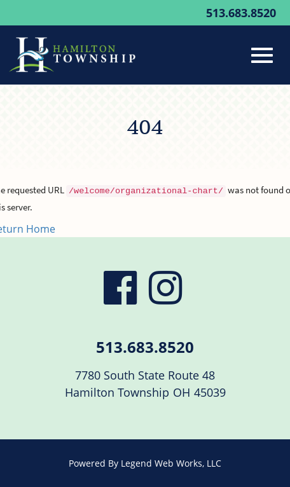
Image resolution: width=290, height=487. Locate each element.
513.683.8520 (241, 12)
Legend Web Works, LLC (171, 463)
